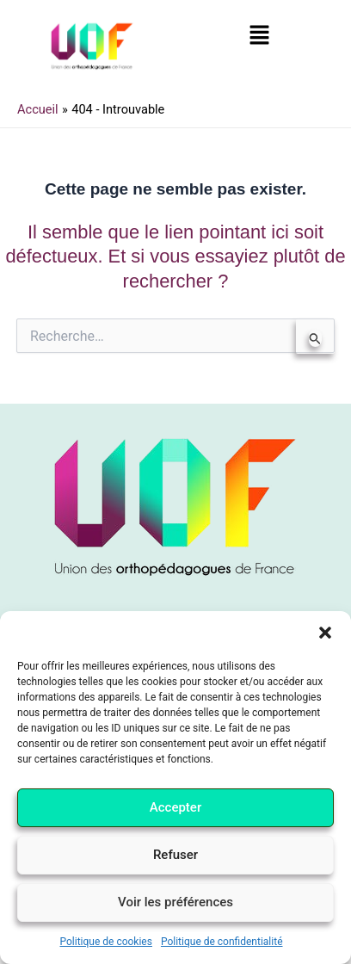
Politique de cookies (106, 942)
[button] (325, 632)
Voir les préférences (175, 902)
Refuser (175, 854)
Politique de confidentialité (222, 942)
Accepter (175, 807)
